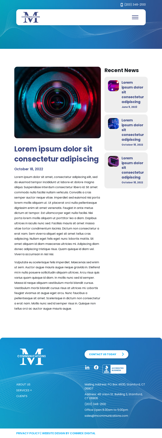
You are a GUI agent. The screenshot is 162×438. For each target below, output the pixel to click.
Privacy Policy (28, 433)
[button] (135, 17)
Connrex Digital (82, 433)
